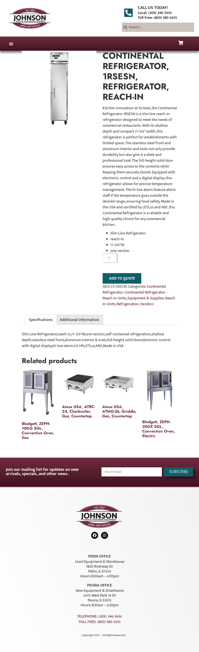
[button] (11, 43)
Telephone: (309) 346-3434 (99, 616)
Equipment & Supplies (145, 298)
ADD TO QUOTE (122, 278)
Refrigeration (128, 304)
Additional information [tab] (79, 319)
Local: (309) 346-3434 (155, 13)
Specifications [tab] (41, 319)
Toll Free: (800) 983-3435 (157, 17)
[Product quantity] (110, 258)
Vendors (147, 304)
